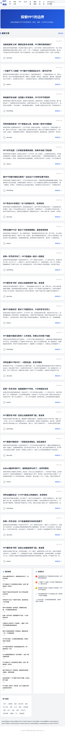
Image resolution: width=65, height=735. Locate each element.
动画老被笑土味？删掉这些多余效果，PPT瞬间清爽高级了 (31, 44)
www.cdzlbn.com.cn (17, 721)
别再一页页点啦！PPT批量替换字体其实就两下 (25, 521)
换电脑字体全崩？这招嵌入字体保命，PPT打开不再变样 (30, 97)
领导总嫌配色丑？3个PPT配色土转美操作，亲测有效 (28, 495)
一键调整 (10, 704)
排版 (11, 707)
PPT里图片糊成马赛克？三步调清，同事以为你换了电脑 (30, 336)
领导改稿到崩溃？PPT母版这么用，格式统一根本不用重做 (31, 124)
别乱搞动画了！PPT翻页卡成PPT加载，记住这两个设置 (16, 679)
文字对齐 (48, 3)
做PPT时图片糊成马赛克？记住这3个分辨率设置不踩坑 (29, 177)
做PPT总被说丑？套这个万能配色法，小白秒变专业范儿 (30, 309)
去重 (30, 3)
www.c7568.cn (6, 723)
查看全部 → (61, 33)
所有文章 (14, 3)
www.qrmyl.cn (54, 721)
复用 (15, 704)
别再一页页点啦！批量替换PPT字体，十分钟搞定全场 (29, 388)
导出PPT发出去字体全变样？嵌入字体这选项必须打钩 (15, 593)
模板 (20, 707)
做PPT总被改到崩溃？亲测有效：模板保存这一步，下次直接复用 (15, 632)
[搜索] (51, 4)
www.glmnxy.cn (44, 723)
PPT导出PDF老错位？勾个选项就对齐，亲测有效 (26, 203)
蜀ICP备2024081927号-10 (37, 730)
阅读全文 (58, 58)
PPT (20, 2)
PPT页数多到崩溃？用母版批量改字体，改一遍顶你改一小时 (15, 648)
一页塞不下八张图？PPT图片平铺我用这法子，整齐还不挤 (31, 71)
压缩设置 (25, 707)
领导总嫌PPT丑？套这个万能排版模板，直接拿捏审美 (29, 230)
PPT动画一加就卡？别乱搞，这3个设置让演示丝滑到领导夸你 (16, 687)
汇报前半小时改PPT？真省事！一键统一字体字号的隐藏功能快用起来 (15, 624)
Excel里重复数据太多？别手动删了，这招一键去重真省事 (16, 655)
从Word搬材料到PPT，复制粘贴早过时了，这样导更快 (29, 468)
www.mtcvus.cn (25, 723)
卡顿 (43, 3)
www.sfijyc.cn (37, 721)
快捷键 (11, 713)
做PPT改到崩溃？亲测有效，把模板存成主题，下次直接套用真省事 (15, 608)
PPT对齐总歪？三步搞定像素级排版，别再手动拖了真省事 (31, 150)
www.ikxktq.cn (35, 723)
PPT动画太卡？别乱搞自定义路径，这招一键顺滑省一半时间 (15, 585)
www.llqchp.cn (6, 721)
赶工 (9, 710)
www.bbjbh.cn (45, 721)
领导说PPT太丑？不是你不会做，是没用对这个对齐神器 (15, 601)
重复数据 (35, 3)
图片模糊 (5, 713)
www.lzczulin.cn (16, 723)
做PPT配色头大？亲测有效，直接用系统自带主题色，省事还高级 (15, 671)
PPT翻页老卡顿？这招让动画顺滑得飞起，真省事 (27, 283)
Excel (25, 2)
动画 (39, 3)
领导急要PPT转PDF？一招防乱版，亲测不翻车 (25, 362)
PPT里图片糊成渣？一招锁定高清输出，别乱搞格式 (28, 441)
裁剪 (26, 704)
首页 (10, 3)
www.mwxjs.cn (27, 721)
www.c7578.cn (54, 723)
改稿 (4, 710)
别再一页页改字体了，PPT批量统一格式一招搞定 (27, 256)
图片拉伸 (21, 704)
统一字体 (5, 707)
